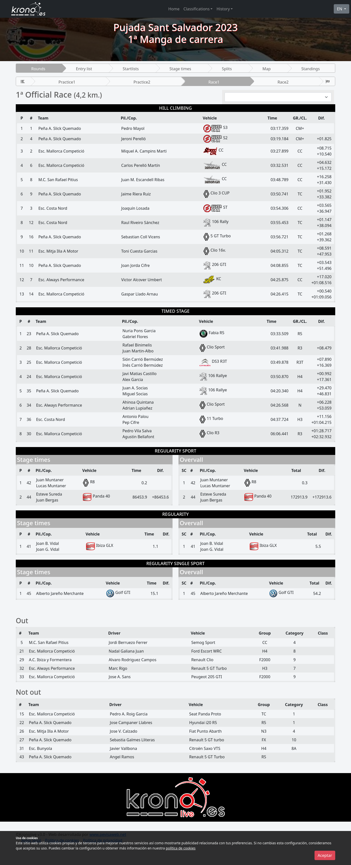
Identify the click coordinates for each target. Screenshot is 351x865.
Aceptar (325, 855)
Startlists (131, 68)
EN (340, 9)
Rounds (38, 68)
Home (174, 9)
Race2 (283, 82)
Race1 (213, 82)
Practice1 (66, 82)
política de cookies (181, 848)
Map (267, 68)
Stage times (180, 68)
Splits (227, 68)
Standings (310, 68)
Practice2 (141, 82)
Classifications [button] (196, 9)
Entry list (84, 68)
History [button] (223, 9)
